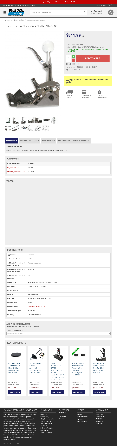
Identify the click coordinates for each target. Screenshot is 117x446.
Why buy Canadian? (46, 423)
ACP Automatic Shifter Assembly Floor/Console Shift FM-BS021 (36, 368)
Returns (61, 419)
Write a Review (91, 66)
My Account (100, 414)
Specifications (48, 141)
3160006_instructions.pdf (16, 172)
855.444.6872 (9, 5)
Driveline (14, 20)
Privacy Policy (44, 430)
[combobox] (58, 333)
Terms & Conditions (46, 432)
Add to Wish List (73, 69)
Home (7, 20)
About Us (43, 426)
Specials (80, 419)
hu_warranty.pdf (13, 168)
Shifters (21, 20)
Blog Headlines (82, 421)
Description (11, 141)
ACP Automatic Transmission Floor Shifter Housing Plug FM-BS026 (14, 368)
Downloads (25, 141)
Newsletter (99, 421)
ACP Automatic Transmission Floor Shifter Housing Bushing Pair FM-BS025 (78, 369)
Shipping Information (47, 419)
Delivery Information (46, 428)
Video (36, 141)
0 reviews (80, 66)
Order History (100, 417)
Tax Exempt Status (46, 421)
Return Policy (44, 417)
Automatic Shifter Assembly (36, 20)
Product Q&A (64, 141)
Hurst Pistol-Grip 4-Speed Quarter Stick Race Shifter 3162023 (98, 368)
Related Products (81, 141)
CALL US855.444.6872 (102, 96)
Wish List (99, 419)
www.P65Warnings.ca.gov (36, 307)
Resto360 (43, 414)
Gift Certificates (82, 417)
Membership (100, 423)
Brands (79, 414)
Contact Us (19, 5)
